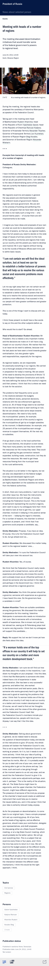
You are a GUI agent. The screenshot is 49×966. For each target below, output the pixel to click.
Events (5, 19)
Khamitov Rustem (10, 920)
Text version (7, 952)
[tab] (4, 962)
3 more (7, 930)
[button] (42, 81)
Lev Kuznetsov (37, 133)
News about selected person (17, 12)
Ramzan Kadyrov (34, 127)
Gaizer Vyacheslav (11, 909)
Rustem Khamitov (25, 122)
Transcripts (27, 946)
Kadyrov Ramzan (10, 914)
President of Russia (12, 3)
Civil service (8, 888)
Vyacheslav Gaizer (30, 124)
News (21, 946)
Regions (7, 893)
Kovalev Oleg (9, 925)
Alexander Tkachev (37, 130)
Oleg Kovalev (31, 136)
